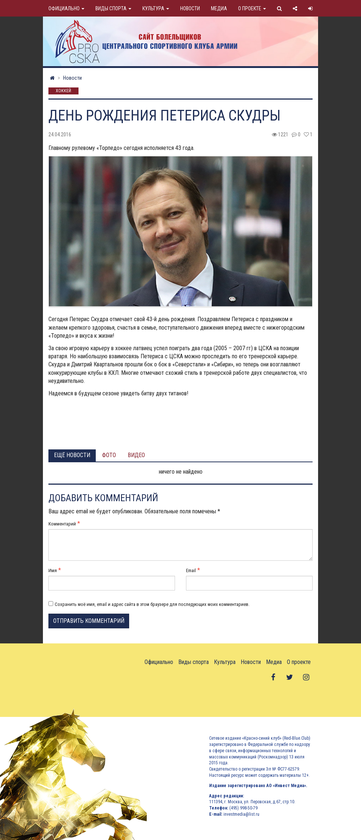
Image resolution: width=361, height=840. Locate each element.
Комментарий (62, 524)
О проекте (252, 8)
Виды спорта (113, 8)
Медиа (219, 8)
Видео (136, 455)
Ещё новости (72, 455)
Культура (155, 8)
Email (191, 570)
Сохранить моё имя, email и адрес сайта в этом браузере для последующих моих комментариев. (152, 604)
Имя (52, 570)
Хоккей (63, 91)
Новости (190, 8)
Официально (66, 8)
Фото (109, 455)
